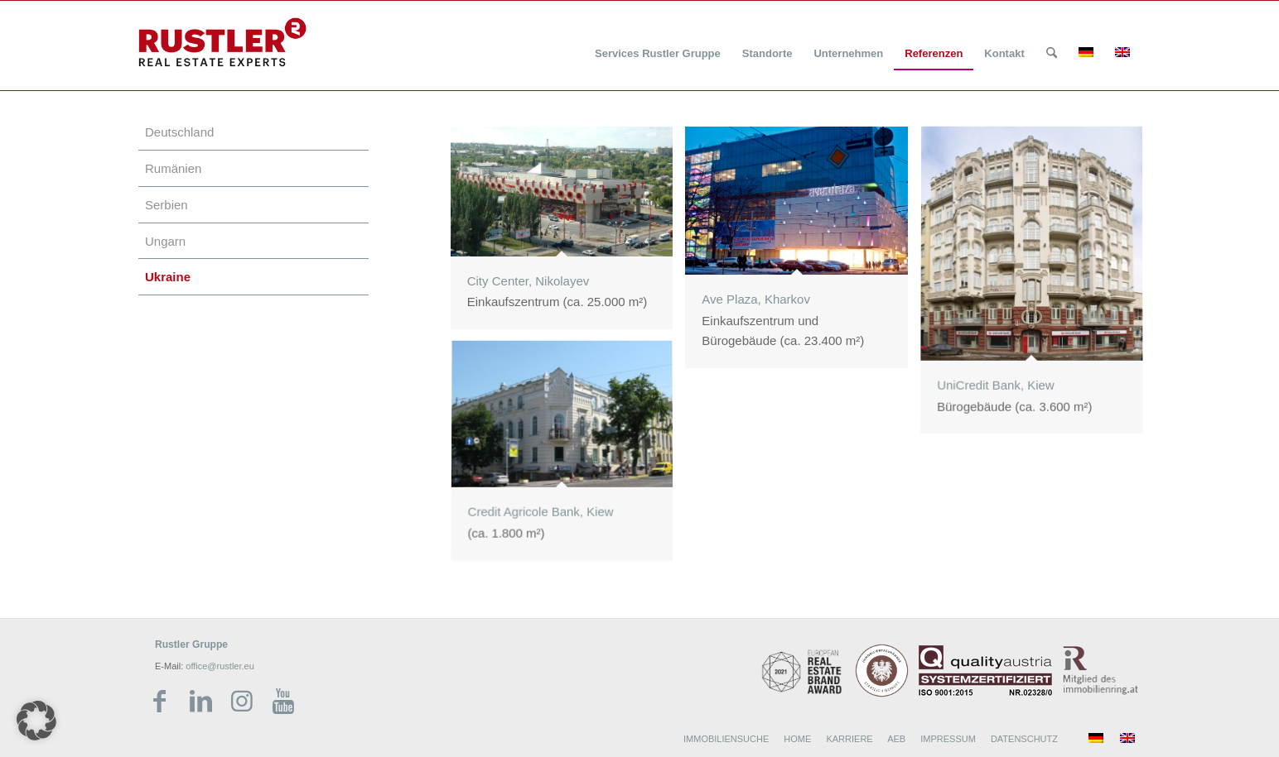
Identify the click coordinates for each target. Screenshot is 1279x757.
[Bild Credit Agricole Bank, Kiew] (568, 459)
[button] (36, 720)
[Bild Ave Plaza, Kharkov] (802, 254)
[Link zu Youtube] (283, 701)
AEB (896, 739)
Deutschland (179, 132)
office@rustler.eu (220, 666)
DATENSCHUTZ (1024, 739)
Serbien (166, 205)
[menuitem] (657, 43)
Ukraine (168, 277)
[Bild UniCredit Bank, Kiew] (1038, 287)
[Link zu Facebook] (159, 701)
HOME (797, 739)
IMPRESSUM (948, 739)
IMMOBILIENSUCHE (726, 739)
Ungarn (165, 241)
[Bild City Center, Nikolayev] (568, 234)
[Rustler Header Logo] (222, 42)
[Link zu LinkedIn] (200, 701)
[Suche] (1051, 53)
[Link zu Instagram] (242, 701)
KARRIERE (849, 739)
